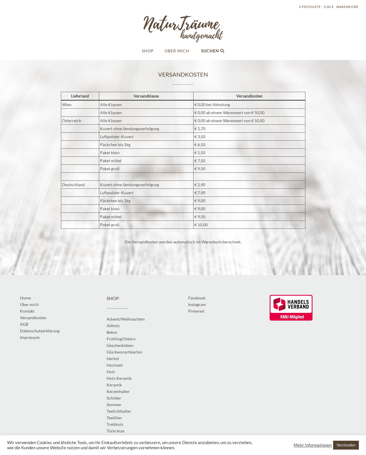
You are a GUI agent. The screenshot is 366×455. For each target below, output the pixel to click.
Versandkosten (33, 317)
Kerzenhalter (118, 391)
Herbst (113, 358)
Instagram (197, 304)
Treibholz (115, 424)
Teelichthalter (119, 411)
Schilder (114, 398)
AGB (24, 324)
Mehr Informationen (313, 445)
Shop (148, 50)
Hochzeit (115, 365)
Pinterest (196, 311)
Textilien (114, 417)
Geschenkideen (120, 345)
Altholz (113, 325)
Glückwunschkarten (124, 351)
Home (25, 297)
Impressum (30, 337)
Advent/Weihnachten (126, 319)
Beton (112, 332)
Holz (111, 371)
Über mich (177, 50)
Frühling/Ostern (121, 338)
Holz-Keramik (119, 378)
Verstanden (346, 445)
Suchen (212, 50)
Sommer (114, 404)
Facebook (196, 297)
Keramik (114, 384)
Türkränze (115, 430)
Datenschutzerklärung (39, 330)
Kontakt (27, 311)
